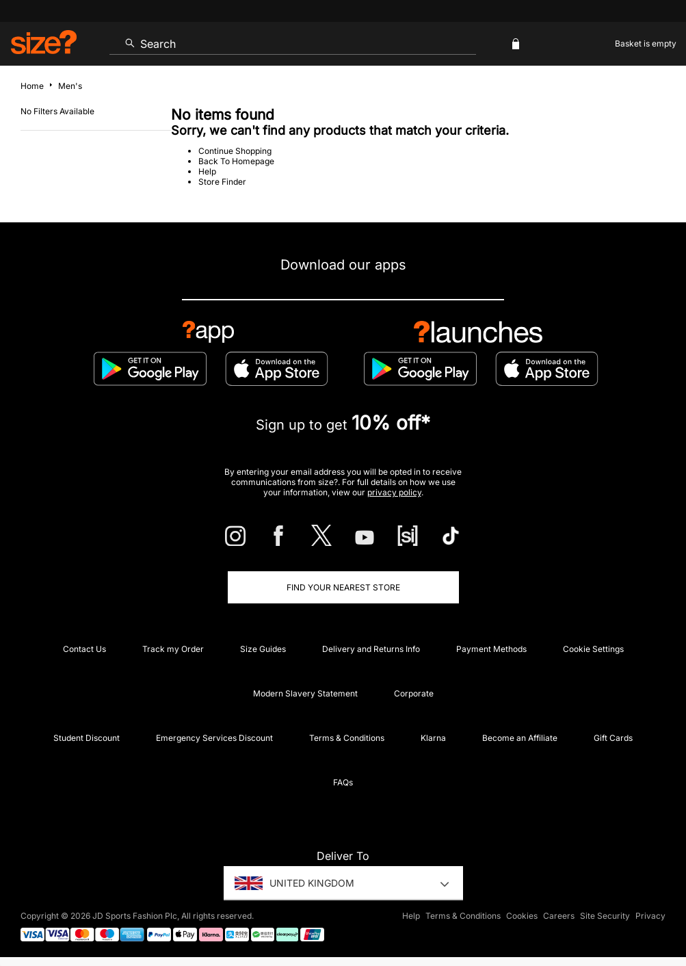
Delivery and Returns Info (371, 649)
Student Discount (86, 738)
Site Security (605, 916)
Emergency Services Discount (214, 738)
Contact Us (84, 649)
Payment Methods (491, 649)
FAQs (343, 782)
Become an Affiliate (519, 738)
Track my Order (173, 649)
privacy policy (394, 492)
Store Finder (222, 182)
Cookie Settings (593, 649)
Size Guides (263, 649)
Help (207, 171)
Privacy (650, 916)
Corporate (414, 693)
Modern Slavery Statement (305, 693)
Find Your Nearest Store (343, 587)
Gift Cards (613, 738)
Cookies (522, 916)
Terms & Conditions (346, 738)
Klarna (433, 738)
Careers (559, 916)
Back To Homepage (236, 161)
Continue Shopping (235, 151)
